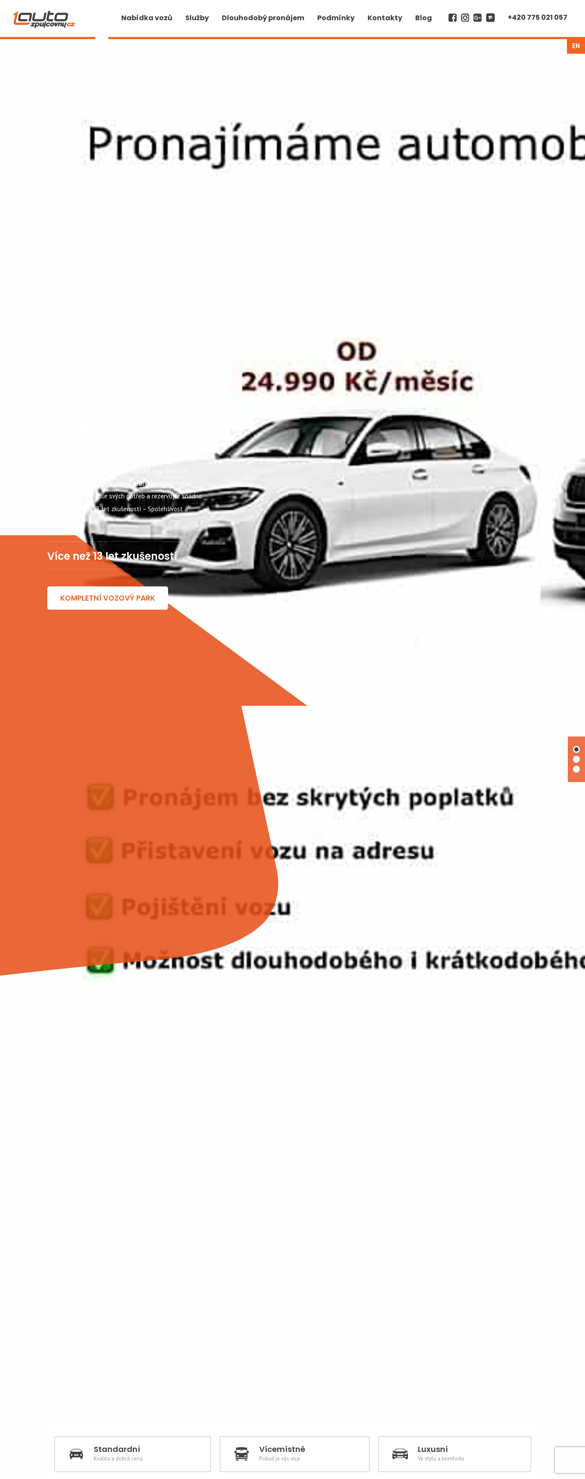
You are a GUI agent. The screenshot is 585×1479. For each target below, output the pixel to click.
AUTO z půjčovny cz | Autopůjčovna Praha (44, 7)
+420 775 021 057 (537, 17)
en (576, 46)
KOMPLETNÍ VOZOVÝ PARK (107, 853)
